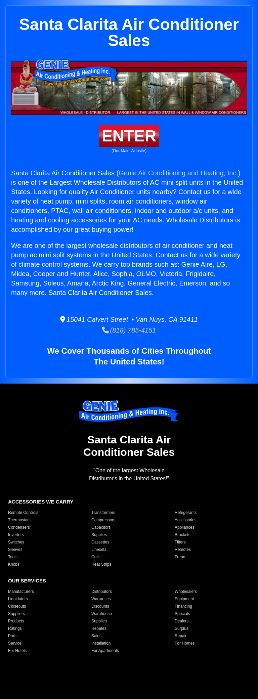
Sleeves (15, 549)
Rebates (98, 628)
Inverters (16, 534)
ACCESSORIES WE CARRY (40, 502)
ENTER (129, 136)
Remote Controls (23, 512)
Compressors (103, 520)
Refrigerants (186, 512)
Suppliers (16, 613)
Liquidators (18, 599)
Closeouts (17, 606)
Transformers (103, 512)
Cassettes (100, 542)
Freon (180, 557)
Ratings (15, 628)
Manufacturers (21, 591)
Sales (96, 636)
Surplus (181, 628)
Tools (12, 557)
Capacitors (101, 527)
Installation (101, 643)
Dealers (181, 621)
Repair (180, 636)
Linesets (98, 549)
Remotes (183, 549)
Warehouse (101, 613)
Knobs (13, 564)
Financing (183, 606)
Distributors (101, 591)
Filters (180, 542)
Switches (16, 542)
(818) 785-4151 (129, 330)
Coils (95, 557)
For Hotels (17, 650)
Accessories (186, 520)
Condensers (19, 527)
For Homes (185, 643)
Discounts (100, 606)
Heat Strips (101, 564)
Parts (12, 636)
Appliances (185, 527)
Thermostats (19, 520)
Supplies (99, 534)
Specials (182, 613)
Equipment (184, 599)
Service (15, 643)
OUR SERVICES (27, 580)
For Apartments (105, 650)
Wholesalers (186, 591)
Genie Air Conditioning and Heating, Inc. (178, 173)
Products (16, 621)
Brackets (182, 534)
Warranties (101, 599)
